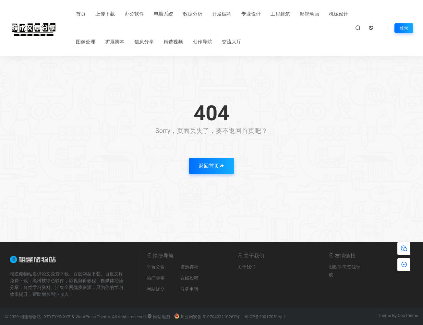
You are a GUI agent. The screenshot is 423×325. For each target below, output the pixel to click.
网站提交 (156, 289)
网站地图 (158, 316)
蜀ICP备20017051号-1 (265, 316)
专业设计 (251, 14)
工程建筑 (280, 14)
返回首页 (211, 166)
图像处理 (85, 42)
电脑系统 (163, 14)
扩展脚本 (115, 42)
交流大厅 (231, 42)
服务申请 (189, 289)
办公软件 (134, 14)
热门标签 (156, 278)
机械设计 (338, 14)
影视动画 (309, 14)
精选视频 (173, 42)
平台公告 (156, 267)
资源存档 (189, 267)
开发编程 (222, 14)
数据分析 (192, 14)
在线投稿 (189, 278)
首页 (81, 14)
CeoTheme (408, 315)
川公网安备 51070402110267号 (207, 316)
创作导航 (202, 42)
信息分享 (144, 42)
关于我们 (246, 267)
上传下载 (105, 14)
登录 (403, 27)
